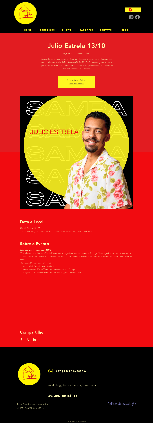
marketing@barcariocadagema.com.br (72, 385)
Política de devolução (121, 403)
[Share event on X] (28, 339)
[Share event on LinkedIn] (34, 339)
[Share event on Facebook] (21, 339)
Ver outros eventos (76, 83)
